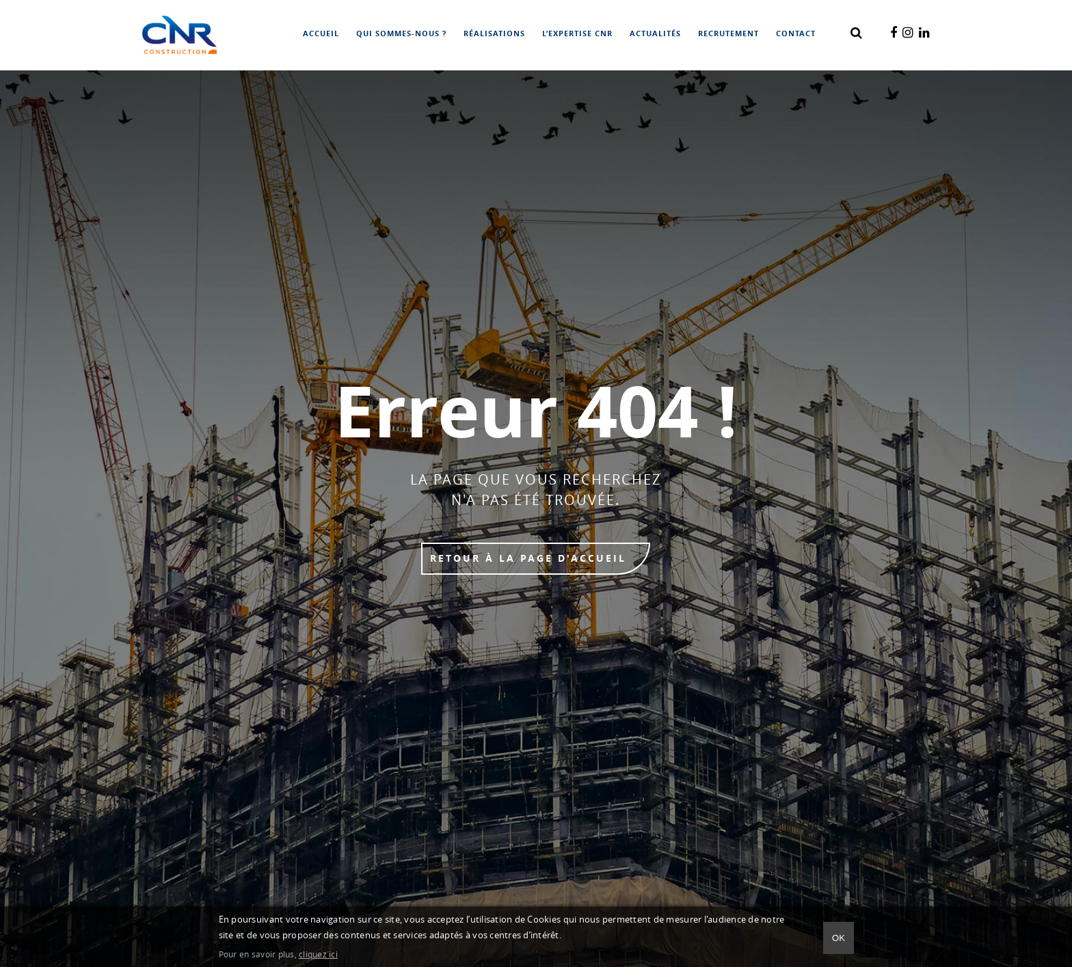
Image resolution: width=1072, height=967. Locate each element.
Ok (838, 938)
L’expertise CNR (577, 33)
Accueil (321, 33)
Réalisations (494, 33)
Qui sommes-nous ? (401, 33)
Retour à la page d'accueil (528, 558)
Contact (796, 33)
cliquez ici (318, 954)
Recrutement (728, 33)
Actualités (655, 33)
